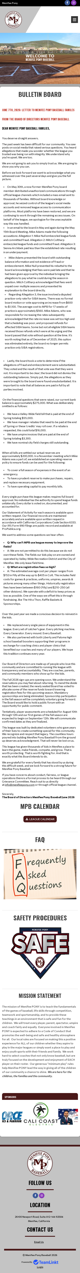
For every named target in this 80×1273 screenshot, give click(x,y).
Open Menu (74, 19)
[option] (36, 1117)
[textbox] (40, 444)
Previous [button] (8, 1115)
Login (40, 1267)
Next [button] (72, 1115)
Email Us (39, 1241)
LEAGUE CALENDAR (42, 819)
